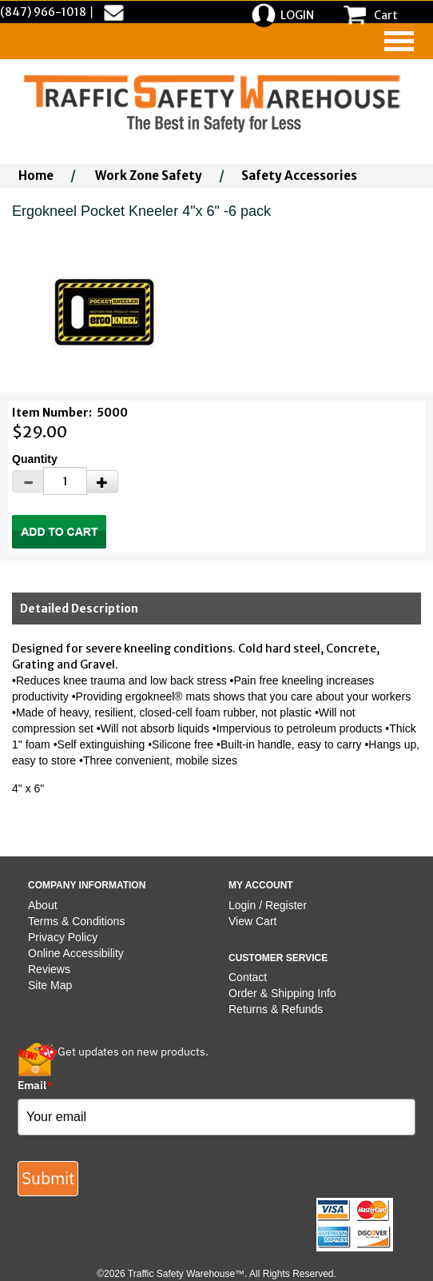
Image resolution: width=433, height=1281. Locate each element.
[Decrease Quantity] (28, 481)
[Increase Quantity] (102, 481)
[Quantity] (65, 481)
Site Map (50, 985)
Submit (48, 1178)
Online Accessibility (76, 953)
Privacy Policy (62, 937)
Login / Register (267, 905)
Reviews (49, 969)
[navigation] (399, 41)
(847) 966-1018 (43, 12)
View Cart (252, 921)
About (43, 905)
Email (35, 1085)
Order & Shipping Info (282, 993)
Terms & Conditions (76, 921)
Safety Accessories (299, 175)
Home (36, 175)
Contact (247, 977)
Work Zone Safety (148, 175)
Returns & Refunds (275, 1009)
